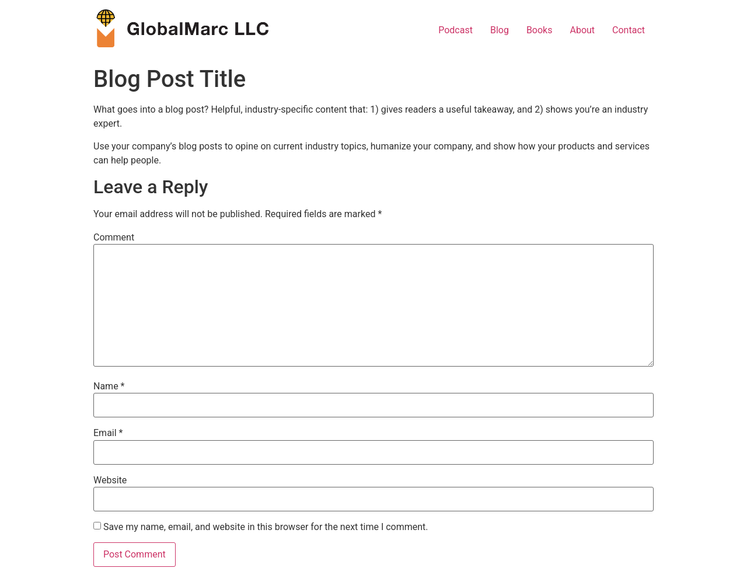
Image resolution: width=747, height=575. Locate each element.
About (582, 30)
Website (110, 480)
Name (109, 386)
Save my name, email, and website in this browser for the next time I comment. (265, 527)
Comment (113, 237)
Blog (499, 30)
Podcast (455, 30)
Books (539, 30)
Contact (628, 30)
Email (108, 433)
